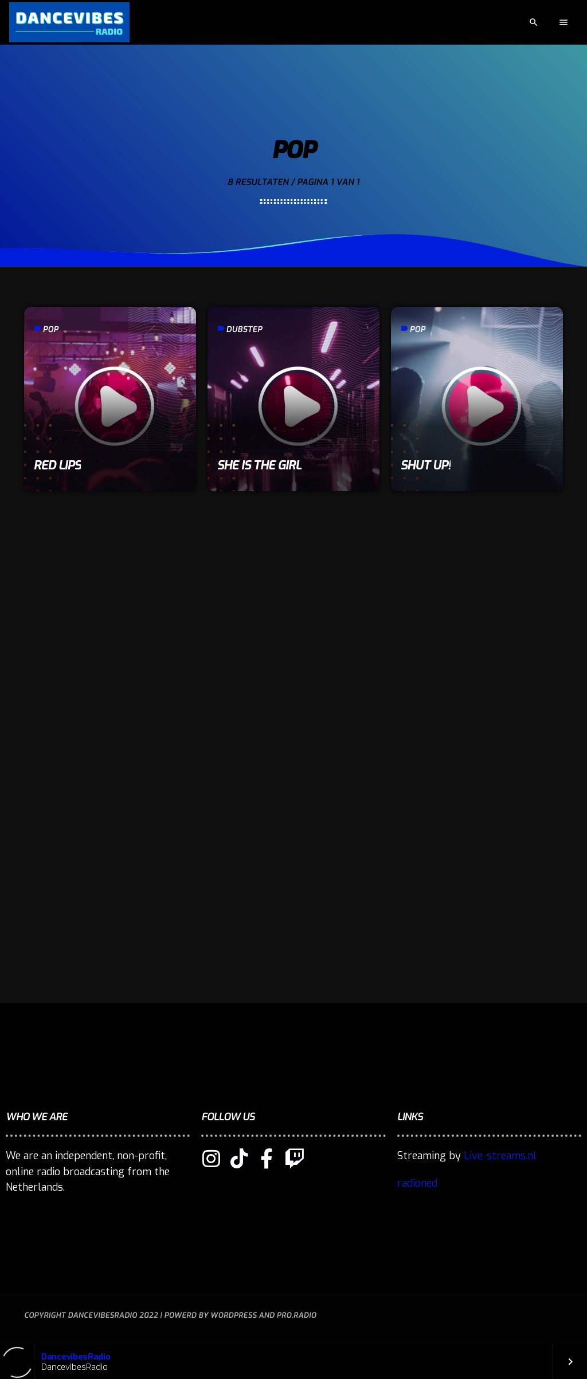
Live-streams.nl (500, 1156)
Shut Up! (425, 465)
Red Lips (57, 465)
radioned (417, 1183)
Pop (50, 329)
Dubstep (244, 329)
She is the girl (259, 465)
